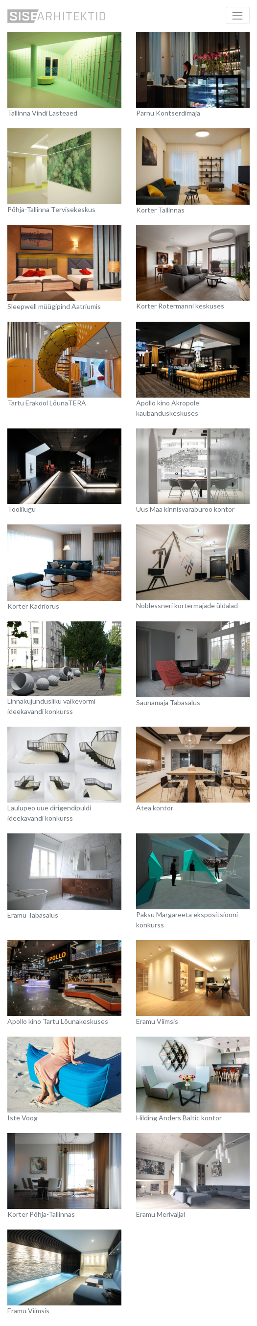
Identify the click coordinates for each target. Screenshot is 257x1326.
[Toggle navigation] (238, 15)
